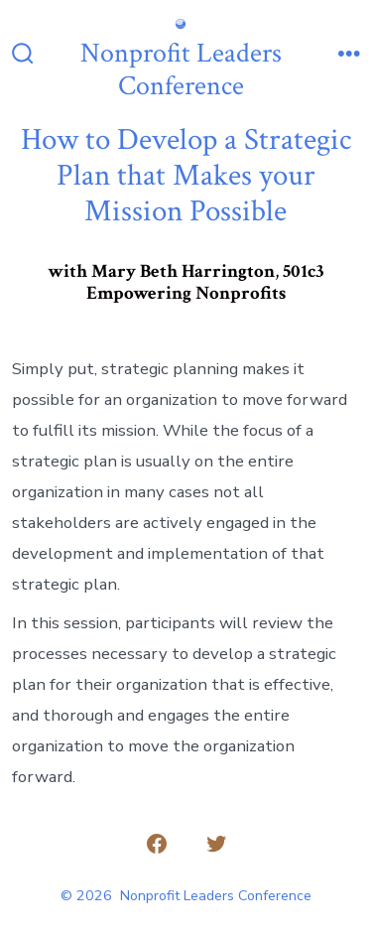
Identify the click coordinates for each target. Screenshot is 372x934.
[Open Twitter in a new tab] (216, 843)
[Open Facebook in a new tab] (157, 843)
